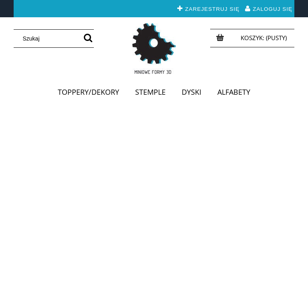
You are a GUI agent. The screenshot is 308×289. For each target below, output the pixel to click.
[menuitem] (88, 92)
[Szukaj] (88, 38)
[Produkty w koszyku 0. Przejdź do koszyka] (265, 38)
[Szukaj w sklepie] (49, 38)
